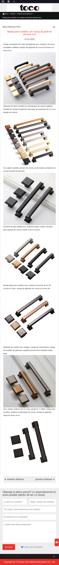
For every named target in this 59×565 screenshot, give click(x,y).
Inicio (5, 14)
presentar (8, 547)
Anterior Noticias (14, 479)
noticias (12, 14)
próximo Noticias (44, 479)
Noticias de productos (24, 14)
